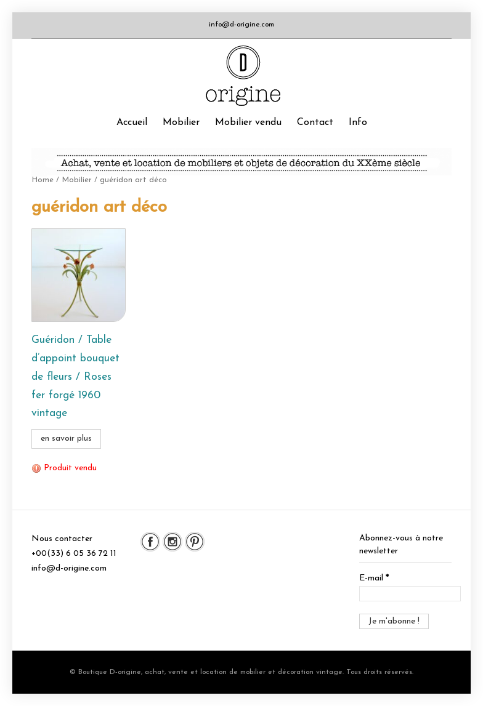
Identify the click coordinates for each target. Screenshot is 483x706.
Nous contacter (61, 539)
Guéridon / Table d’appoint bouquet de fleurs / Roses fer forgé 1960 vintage (75, 377)
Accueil (131, 122)
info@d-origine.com (241, 24)
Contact (315, 122)
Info (358, 122)
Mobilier (181, 122)
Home (42, 180)
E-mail (374, 578)
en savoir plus (66, 438)
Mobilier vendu (248, 122)
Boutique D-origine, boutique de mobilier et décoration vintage (241, 76)
